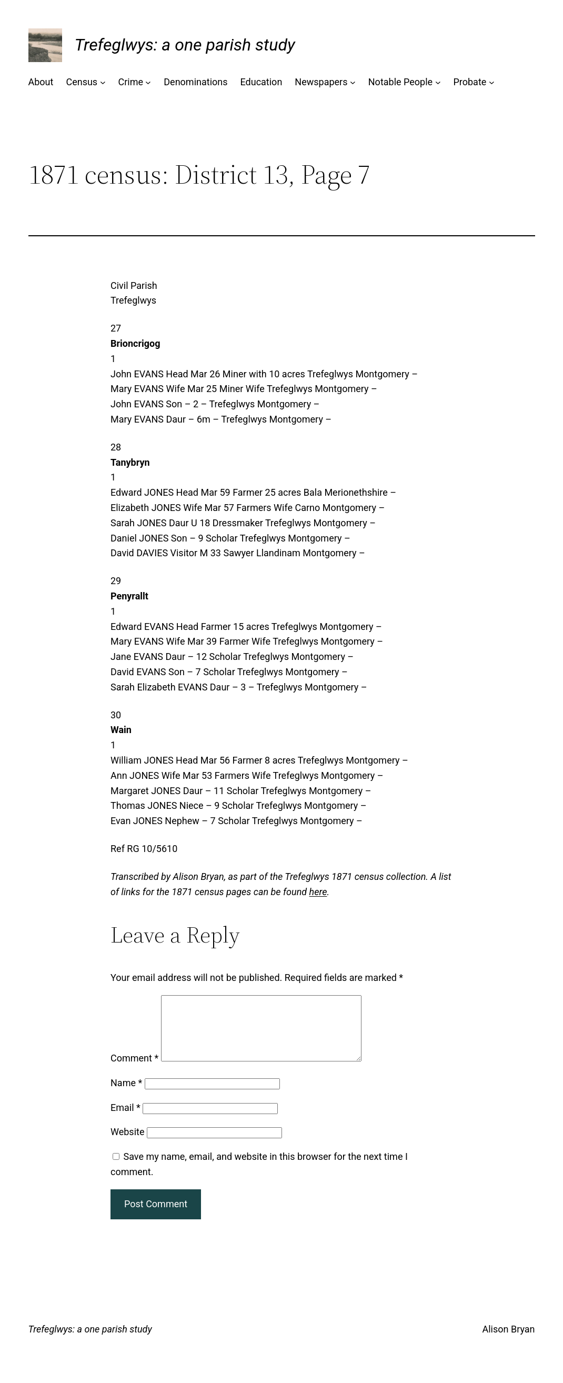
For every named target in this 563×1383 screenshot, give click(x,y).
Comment (134, 1070)
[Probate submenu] (492, 82)
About (41, 81)
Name (126, 1095)
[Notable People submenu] (438, 82)
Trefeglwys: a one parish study (185, 45)
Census (81, 81)
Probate (469, 81)
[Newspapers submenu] (353, 82)
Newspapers (321, 81)
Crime (130, 81)
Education (261, 81)
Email (125, 1120)
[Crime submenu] (148, 82)
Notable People (400, 81)
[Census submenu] (103, 82)
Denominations (195, 81)
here (318, 891)
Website (127, 1144)
